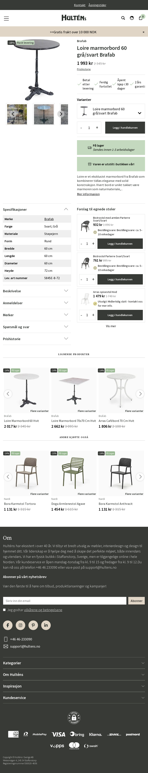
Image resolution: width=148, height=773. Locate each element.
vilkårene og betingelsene (43, 610)
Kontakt (80, 5)
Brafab (82, 41)
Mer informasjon (88, 194)
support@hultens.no (101, 567)
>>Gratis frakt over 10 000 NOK (73, 32)
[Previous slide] (13, 114)
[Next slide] (60, 114)
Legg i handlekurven (125, 127)
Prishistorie (84, 69)
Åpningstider (97, 5)
